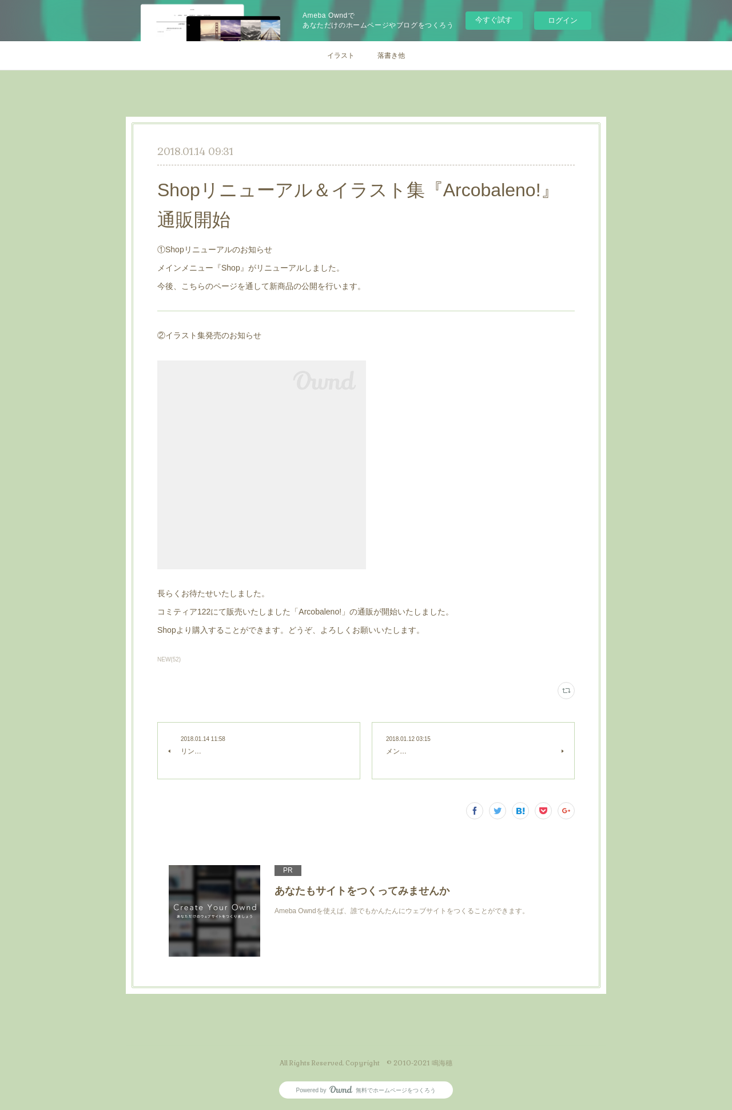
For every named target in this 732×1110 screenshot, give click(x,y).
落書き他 (391, 55)
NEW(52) (169, 659)
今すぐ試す (493, 19)
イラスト (341, 55)
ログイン (563, 20)
